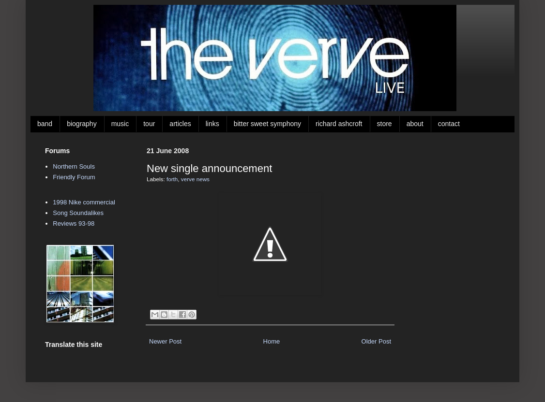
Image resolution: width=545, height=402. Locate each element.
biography (82, 124)
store (384, 124)
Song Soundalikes (78, 212)
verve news (195, 179)
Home (271, 341)
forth (172, 179)
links (212, 124)
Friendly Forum (74, 177)
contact (449, 124)
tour (149, 124)
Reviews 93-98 (73, 223)
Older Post (376, 341)
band (44, 124)
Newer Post (165, 341)
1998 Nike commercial (84, 202)
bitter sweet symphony (267, 124)
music (120, 124)
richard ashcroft (339, 124)
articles (180, 124)
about (415, 124)
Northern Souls (74, 166)
